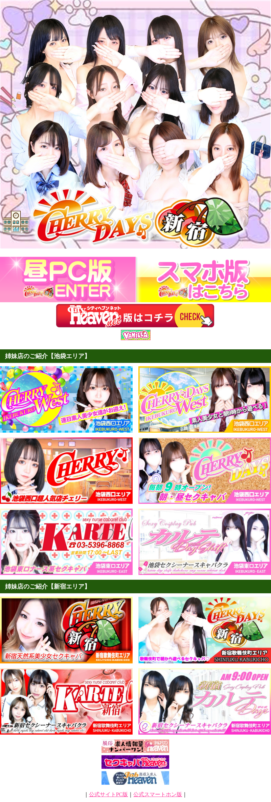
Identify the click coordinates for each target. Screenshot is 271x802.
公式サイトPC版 (108, 794)
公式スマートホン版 (157, 794)
